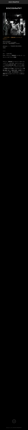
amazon (5, 46)
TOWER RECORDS (16, 46)
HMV (4, 47)
